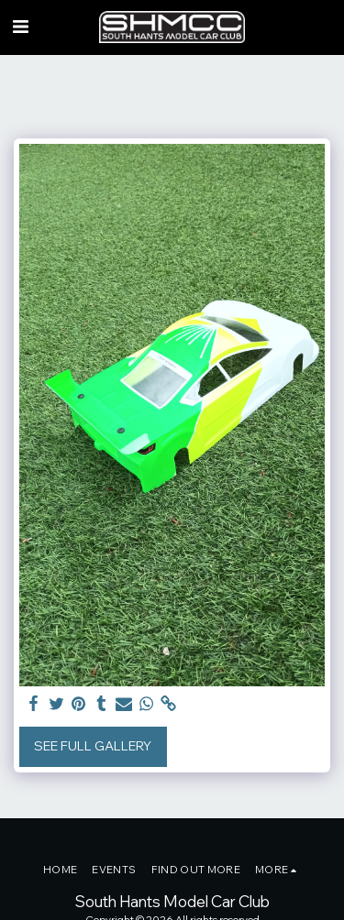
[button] (20, 26)
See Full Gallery (92, 746)
